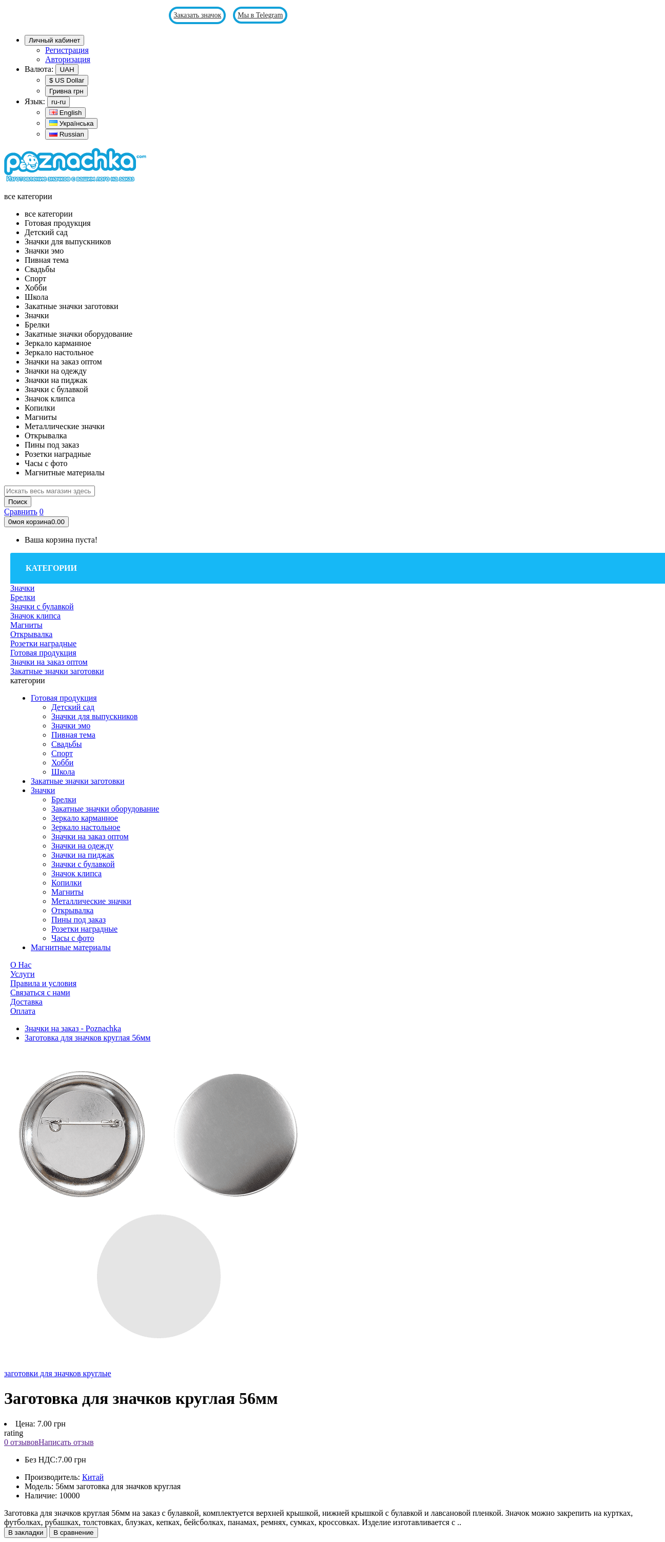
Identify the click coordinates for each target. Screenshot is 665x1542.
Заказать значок (197, 15)
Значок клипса (76, 873)
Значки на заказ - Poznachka (73, 1028)
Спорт (62, 753)
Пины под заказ (78, 919)
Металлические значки (91, 901)
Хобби (62, 762)
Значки (43, 790)
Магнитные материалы (71, 947)
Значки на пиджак (82, 855)
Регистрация (67, 50)
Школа (63, 771)
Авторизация (67, 59)
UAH (67, 69)
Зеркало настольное (85, 827)
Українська (71, 123)
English (65, 113)
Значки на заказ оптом (90, 836)
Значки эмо (70, 725)
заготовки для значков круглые (57, 1373)
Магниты (67, 892)
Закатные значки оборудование (105, 808)
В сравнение (73, 1532)
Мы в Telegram (260, 15)
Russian (66, 134)
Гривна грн (66, 91)
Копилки (66, 882)
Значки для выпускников (94, 716)
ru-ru (58, 102)
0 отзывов (21, 1442)
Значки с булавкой (83, 864)
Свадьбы (66, 744)
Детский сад (72, 707)
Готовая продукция (64, 697)
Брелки (63, 799)
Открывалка (72, 910)
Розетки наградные (84, 928)
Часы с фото (72, 938)
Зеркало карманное (84, 818)
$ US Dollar (66, 80)
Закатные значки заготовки (78, 781)
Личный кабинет (54, 40)
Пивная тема (73, 734)
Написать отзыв (65, 1442)
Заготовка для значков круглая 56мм (87, 1037)
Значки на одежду (82, 845)
